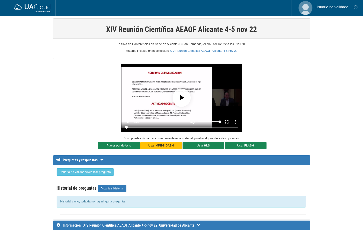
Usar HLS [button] (203, 145)
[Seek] (181, 127)
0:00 (136, 122)
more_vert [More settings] (235, 122)
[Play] (182, 98)
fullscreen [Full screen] (227, 122)
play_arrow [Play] (128, 122)
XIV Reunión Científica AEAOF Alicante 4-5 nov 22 (204, 50)
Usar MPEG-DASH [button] (161, 145)
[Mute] (192, 122)
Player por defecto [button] (119, 145)
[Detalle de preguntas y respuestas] (82, 160)
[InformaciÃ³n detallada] (142, 225)
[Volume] (209, 121)
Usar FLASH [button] (245, 145)
